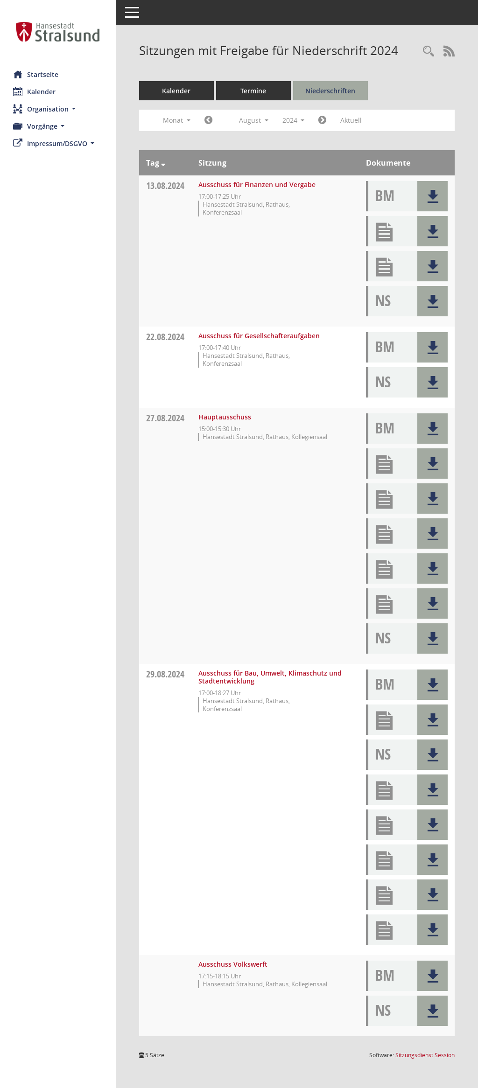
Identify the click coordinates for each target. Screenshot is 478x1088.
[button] (58, 109)
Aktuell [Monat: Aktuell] (352, 120)
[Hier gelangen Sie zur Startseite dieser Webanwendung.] (58, 31)
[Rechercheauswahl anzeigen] (428, 51)
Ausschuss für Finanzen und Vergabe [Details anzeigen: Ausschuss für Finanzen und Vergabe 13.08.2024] (257, 184)
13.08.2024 (166, 185)
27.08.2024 (166, 417)
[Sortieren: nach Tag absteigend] (164, 163)
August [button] (254, 120)
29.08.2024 (166, 674)
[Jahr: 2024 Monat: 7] (209, 120)
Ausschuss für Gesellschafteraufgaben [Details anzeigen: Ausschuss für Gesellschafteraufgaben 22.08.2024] (260, 335)
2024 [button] (294, 120)
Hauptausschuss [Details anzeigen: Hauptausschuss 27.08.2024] (225, 416)
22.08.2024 (166, 336)
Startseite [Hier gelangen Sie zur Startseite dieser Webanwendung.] (36, 74)
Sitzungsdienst (425, 1055)
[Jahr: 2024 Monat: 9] (324, 120)
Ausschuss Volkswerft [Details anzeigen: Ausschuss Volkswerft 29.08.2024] (233, 964)
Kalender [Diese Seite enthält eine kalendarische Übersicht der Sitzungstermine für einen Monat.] (35, 91)
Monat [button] (177, 120)
